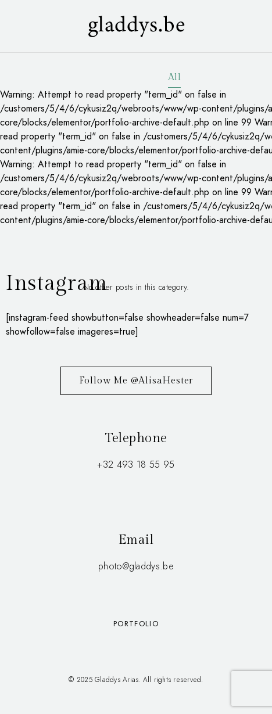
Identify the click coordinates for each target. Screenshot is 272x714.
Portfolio (136, 623)
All (174, 77)
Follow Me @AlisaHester (136, 380)
